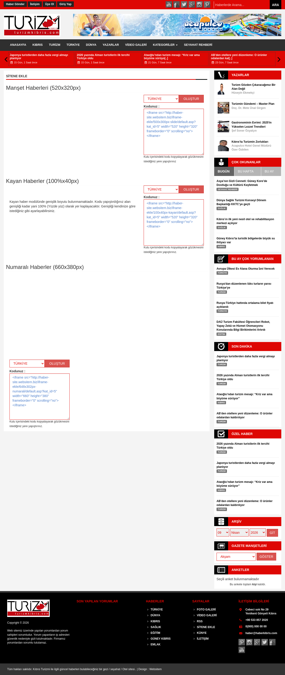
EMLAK (153, 644)
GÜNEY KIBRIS (158, 638)
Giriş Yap (65, 4)
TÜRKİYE (73, 44)
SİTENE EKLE (203, 627)
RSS (197, 621)
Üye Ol (49, 4)
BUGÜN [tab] (223, 171)
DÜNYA (91, 44)
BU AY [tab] (269, 171)
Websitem (155, 669)
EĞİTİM (153, 633)
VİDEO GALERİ (136, 44)
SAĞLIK (153, 627)
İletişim (35, 4)
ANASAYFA (18, 44)
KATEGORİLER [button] (165, 44)
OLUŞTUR (191, 99)
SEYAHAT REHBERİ (198, 44)
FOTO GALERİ (204, 609)
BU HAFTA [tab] (246, 171)
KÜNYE (199, 633)
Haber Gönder (15, 4)
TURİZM (54, 44)
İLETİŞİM (200, 638)
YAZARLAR (111, 44)
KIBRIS (37, 44)
